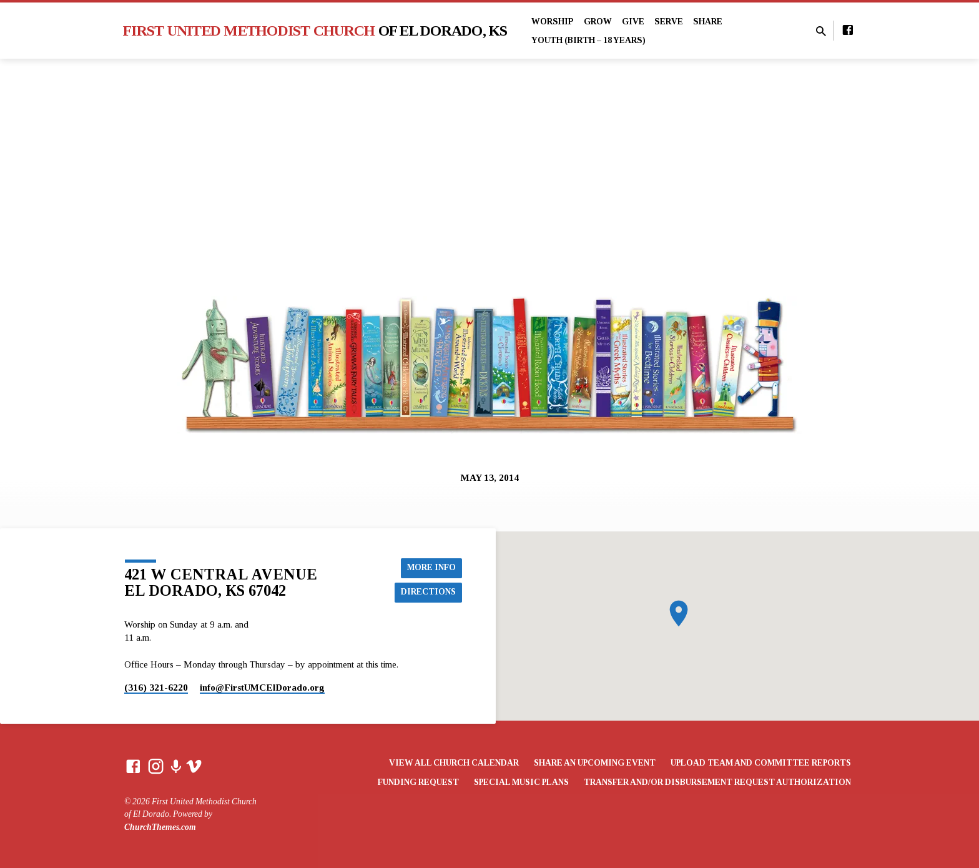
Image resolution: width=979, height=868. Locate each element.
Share (707, 21)
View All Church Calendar (454, 762)
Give (633, 21)
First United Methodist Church (315, 30)
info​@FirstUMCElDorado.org (262, 687)
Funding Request (418, 782)
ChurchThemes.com (160, 827)
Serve (668, 21)
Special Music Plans (521, 782)
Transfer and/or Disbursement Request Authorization (717, 782)
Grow (598, 21)
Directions (428, 592)
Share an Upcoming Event (595, 762)
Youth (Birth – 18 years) (588, 40)
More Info (431, 567)
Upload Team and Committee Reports (761, 762)
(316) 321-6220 (156, 687)
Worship (552, 21)
